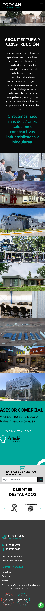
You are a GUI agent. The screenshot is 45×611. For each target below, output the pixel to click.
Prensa (4, 581)
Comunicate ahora (18, 431)
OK (40, 480)
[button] (4, 507)
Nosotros (6, 572)
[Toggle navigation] (41, 5)
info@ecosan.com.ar (12, 556)
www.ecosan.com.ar (11, 560)
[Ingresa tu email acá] (20, 479)
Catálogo (6, 576)
